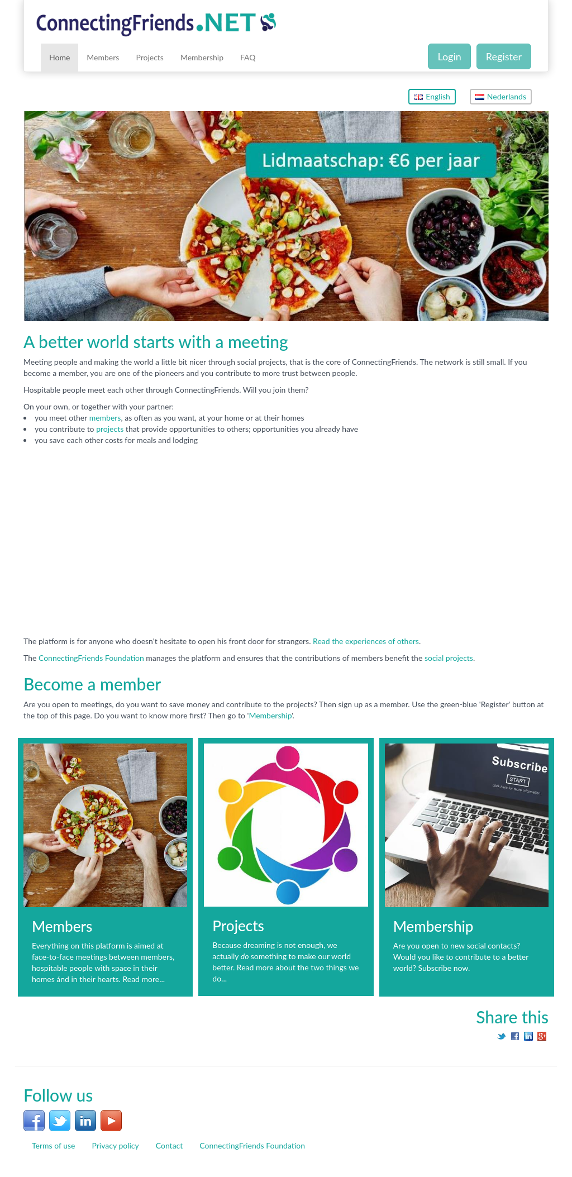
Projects (150, 57)
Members (103, 57)
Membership (201, 57)
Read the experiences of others (366, 641)
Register (504, 56)
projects (111, 428)
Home (59, 57)
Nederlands (500, 96)
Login (449, 56)
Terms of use (53, 1145)
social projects (449, 658)
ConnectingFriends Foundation (91, 658)
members (105, 417)
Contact (169, 1145)
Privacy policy (115, 1145)
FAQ (248, 57)
